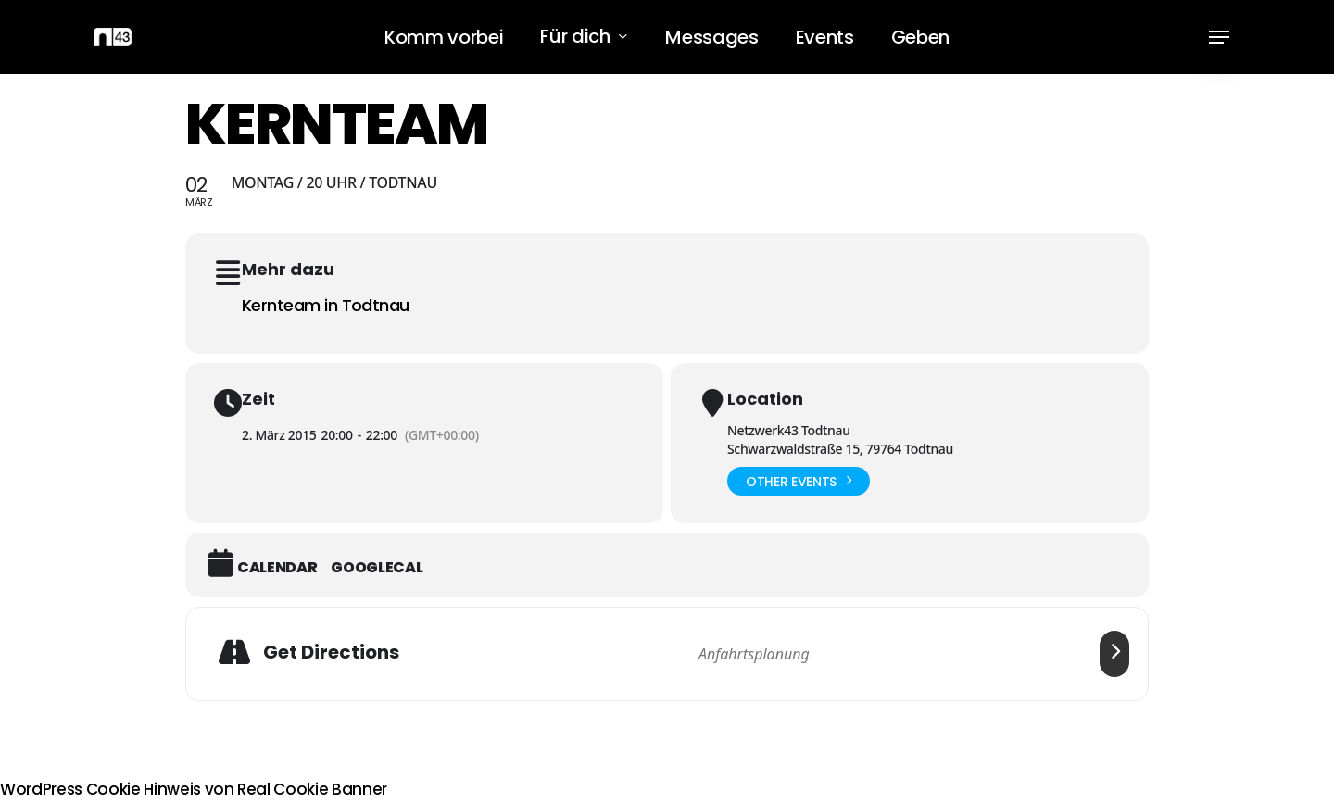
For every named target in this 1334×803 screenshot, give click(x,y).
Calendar (277, 567)
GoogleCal (376, 567)
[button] (1219, 37)
